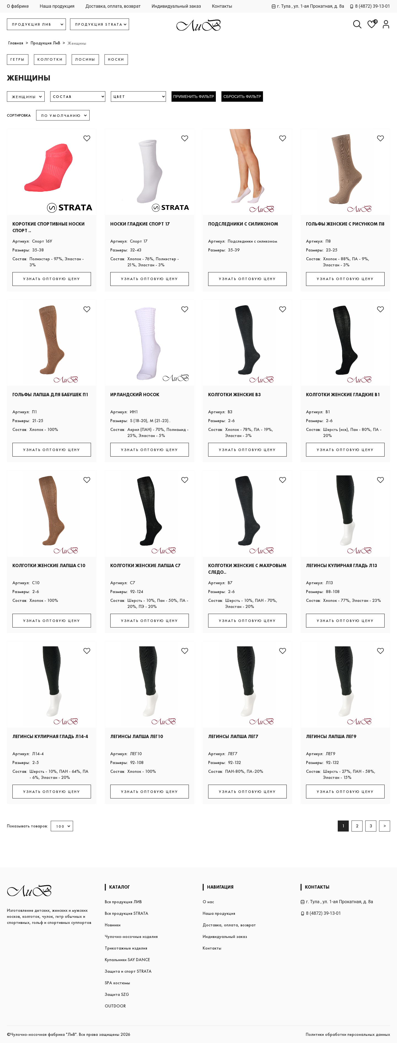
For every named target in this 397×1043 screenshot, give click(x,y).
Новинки (112, 925)
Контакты (222, 6)
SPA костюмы (117, 983)
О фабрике (18, 6)
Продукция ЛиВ (45, 43)
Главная (15, 43)
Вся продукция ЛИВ (123, 902)
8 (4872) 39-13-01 (370, 6)
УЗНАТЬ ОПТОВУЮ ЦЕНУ (51, 278)
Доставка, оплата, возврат (113, 6)
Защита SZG (117, 994)
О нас (208, 902)
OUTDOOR (115, 1006)
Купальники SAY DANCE (127, 959)
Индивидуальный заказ (176, 6)
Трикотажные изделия (126, 948)
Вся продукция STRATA (126, 913)
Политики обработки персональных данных (348, 1034)
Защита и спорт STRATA (128, 971)
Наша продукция (57, 6)
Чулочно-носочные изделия (131, 936)
